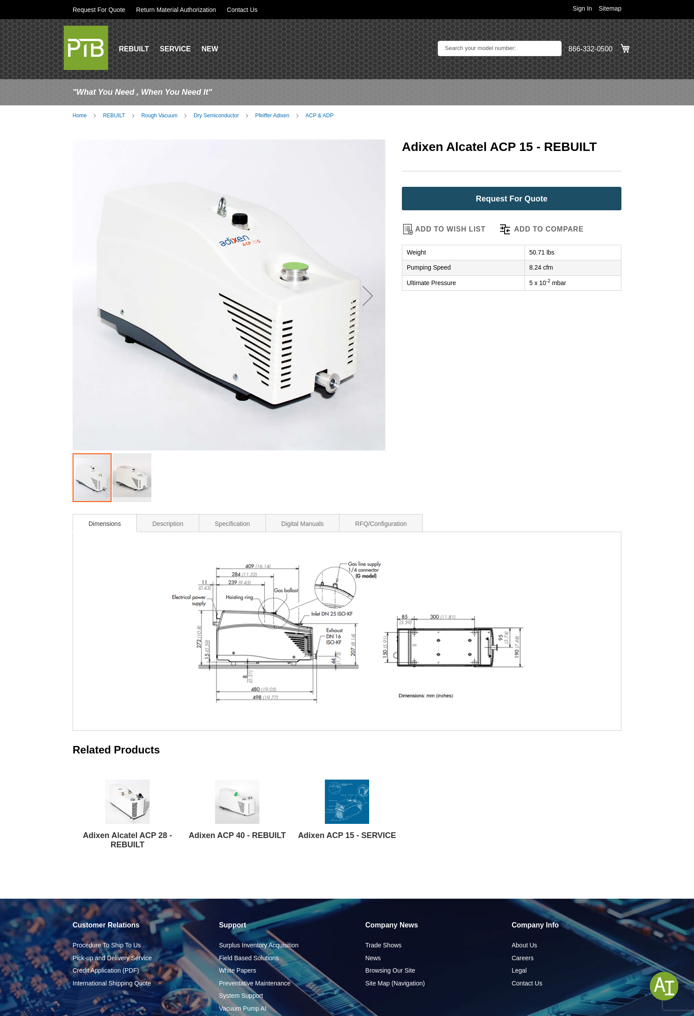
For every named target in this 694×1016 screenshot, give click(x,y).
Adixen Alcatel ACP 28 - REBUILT (127, 840)
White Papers (237, 970)
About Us (524, 945)
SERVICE (175, 49)
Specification (232, 523)
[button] (368, 295)
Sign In (582, 8)
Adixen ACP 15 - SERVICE (347, 835)
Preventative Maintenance (255, 983)
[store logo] (86, 48)
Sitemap (610, 8)
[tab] (105, 523)
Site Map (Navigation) (395, 983)
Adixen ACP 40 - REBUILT (237, 835)
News (373, 958)
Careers (523, 958)
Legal (519, 970)
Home (80, 115)
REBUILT (134, 49)
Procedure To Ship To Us (107, 945)
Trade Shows (383, 945)
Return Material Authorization (176, 9)
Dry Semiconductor (216, 115)
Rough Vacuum (159, 115)
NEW (209, 49)
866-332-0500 (590, 49)
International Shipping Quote (112, 983)
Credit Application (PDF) (106, 970)
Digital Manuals (302, 523)
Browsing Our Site (390, 970)
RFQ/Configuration (381, 523)
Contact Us (242, 9)
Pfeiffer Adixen (272, 115)
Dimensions (105, 523)
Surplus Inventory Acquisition (259, 945)
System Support (241, 995)
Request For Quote (99, 9)
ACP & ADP (319, 115)
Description (167, 523)
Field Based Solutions (249, 958)
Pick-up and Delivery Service (112, 958)
